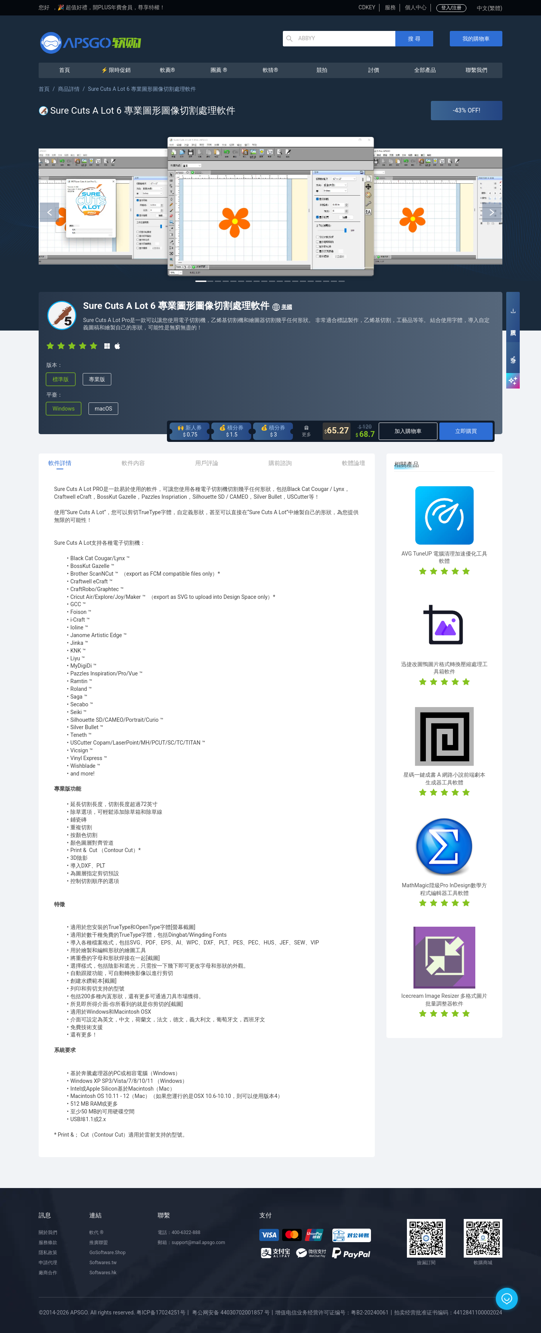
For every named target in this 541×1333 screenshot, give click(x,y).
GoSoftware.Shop (107, 1252)
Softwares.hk (102, 1272)
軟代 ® (96, 1232)
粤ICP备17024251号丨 (163, 1312)
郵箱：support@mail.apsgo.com (191, 1242)
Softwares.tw (102, 1262)
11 (280, 281)
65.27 (336, 431)
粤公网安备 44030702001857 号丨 (233, 1312)
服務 (390, 7)
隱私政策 (48, 1252)
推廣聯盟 (98, 1242)
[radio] (50, 345)
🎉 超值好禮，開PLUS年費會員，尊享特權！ (111, 7)
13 (295, 281)
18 (334, 281)
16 (318, 281)
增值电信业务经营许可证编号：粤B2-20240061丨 (334, 1312)
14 (303, 281)
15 (311, 281)
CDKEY (367, 7)
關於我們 (48, 1232)
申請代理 (48, 1262)
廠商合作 (48, 1272)
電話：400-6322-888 (179, 1232)
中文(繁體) (489, 8)
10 (272, 281)
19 (342, 281)
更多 (306, 431)
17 (326, 281)
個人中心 (416, 7)
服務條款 (48, 1242)
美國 (282, 307)
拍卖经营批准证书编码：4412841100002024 (448, 1312)
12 (287, 281)
